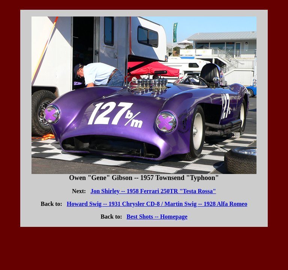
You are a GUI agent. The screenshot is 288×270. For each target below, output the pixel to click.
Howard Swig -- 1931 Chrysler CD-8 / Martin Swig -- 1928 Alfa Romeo (157, 204)
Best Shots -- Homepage (157, 216)
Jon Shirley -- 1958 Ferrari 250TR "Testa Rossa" (153, 191)
